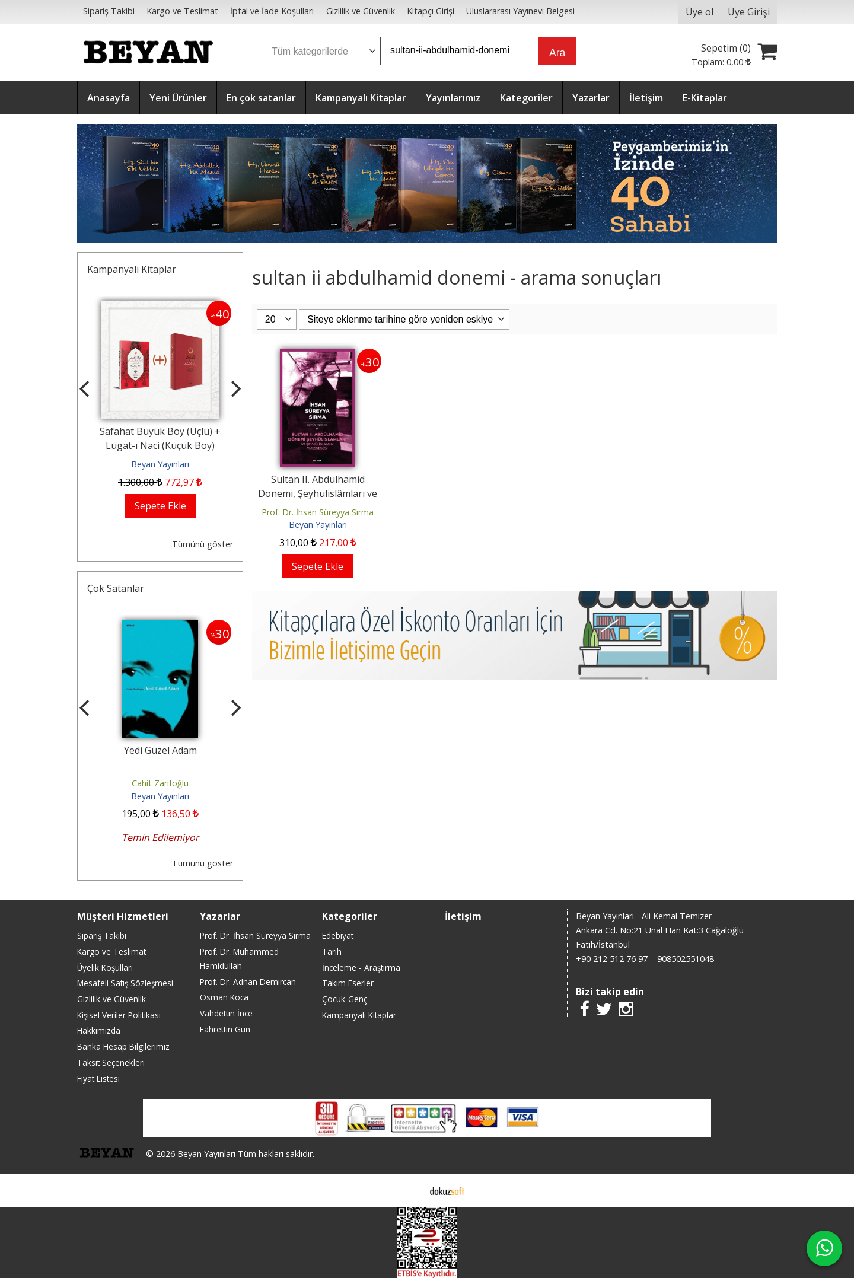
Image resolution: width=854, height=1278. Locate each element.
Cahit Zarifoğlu (160, 783)
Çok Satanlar (115, 588)
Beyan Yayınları (160, 464)
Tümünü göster (202, 544)
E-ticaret (408, 1190)
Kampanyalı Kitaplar (131, 269)
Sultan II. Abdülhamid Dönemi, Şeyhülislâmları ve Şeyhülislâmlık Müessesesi (317, 493)
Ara (557, 53)
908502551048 (685, 958)
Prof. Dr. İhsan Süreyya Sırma (318, 512)
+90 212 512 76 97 (612, 958)
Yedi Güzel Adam (160, 750)
